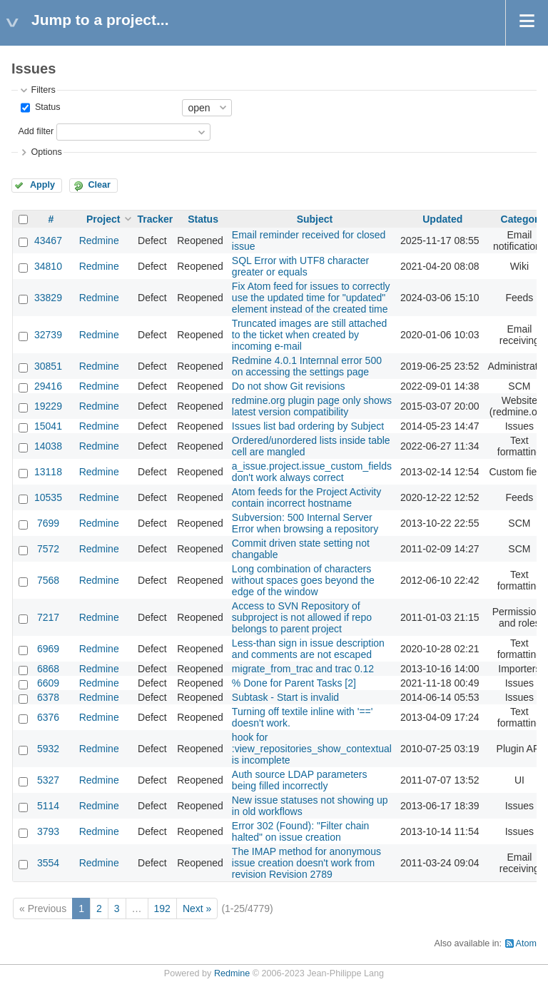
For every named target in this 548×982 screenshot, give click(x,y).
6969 (48, 648)
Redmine (99, 240)
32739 (48, 334)
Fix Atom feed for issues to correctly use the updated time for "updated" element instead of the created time (311, 297)
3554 (48, 863)
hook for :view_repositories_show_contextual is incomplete (312, 749)
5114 (48, 805)
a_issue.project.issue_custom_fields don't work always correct (312, 471)
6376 (48, 717)
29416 (48, 386)
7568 (48, 580)
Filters (43, 90)
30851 (48, 366)
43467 (48, 240)
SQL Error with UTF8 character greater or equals (300, 266)
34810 (48, 266)
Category (522, 219)
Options (46, 152)
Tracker (155, 219)
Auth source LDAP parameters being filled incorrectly (299, 780)
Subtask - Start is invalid (285, 697)
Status (46, 107)
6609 (48, 683)
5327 (48, 780)
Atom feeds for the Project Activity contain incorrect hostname (306, 497)
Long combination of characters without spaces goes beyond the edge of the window (303, 580)
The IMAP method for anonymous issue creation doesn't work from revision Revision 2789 (306, 863)
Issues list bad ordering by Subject (308, 426)
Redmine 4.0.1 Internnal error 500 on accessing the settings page (307, 366)
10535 (48, 497)
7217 (48, 617)
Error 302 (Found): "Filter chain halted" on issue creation (301, 831)
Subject (315, 219)
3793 (48, 831)
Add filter (36, 131)
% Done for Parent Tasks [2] (294, 683)
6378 (48, 697)
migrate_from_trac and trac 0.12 (303, 668)
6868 (48, 668)
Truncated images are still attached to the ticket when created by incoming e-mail (309, 335)
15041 (48, 426)
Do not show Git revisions (288, 386)
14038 (48, 446)
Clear (99, 185)
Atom (526, 943)
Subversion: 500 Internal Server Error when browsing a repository (305, 523)
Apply (42, 185)
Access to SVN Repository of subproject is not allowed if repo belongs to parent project (302, 617)
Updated (442, 219)
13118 (48, 471)
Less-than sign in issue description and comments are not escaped (308, 648)
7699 (48, 523)
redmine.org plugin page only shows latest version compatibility (312, 406)
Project (103, 219)
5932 (48, 748)
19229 (48, 406)
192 (162, 908)
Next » (197, 908)
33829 (48, 297)
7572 (48, 549)
